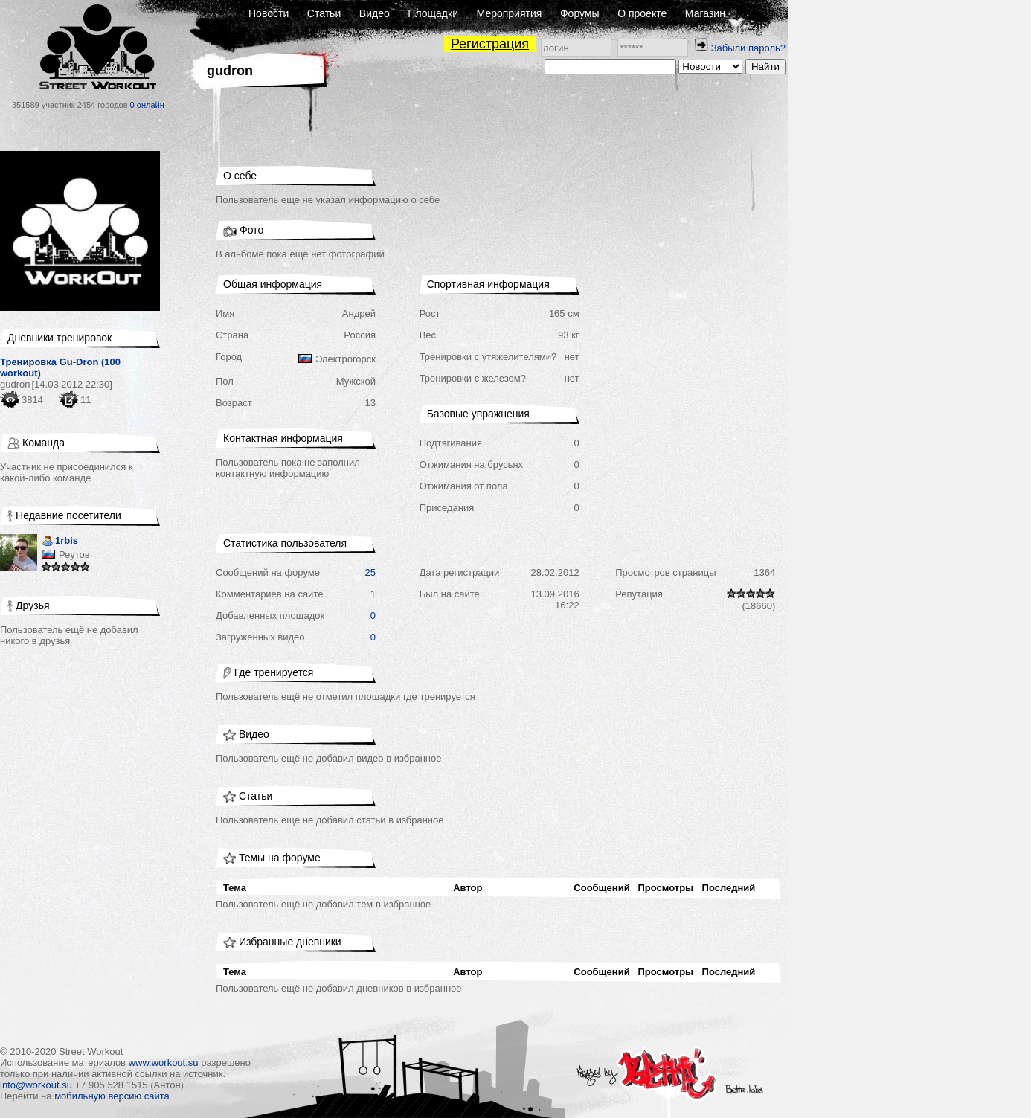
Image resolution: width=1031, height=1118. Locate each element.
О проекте (642, 13)
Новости (268, 13)
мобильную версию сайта (112, 1096)
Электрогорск (345, 358)
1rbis (60, 542)
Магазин (705, 13)
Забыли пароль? (748, 48)
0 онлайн (147, 104)
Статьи (324, 13)
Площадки (433, 13)
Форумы (580, 13)
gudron (15, 384)
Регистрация (490, 43)
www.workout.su (164, 1062)
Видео (374, 13)
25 (370, 572)
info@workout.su (36, 1084)
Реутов (74, 554)
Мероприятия (509, 13)
